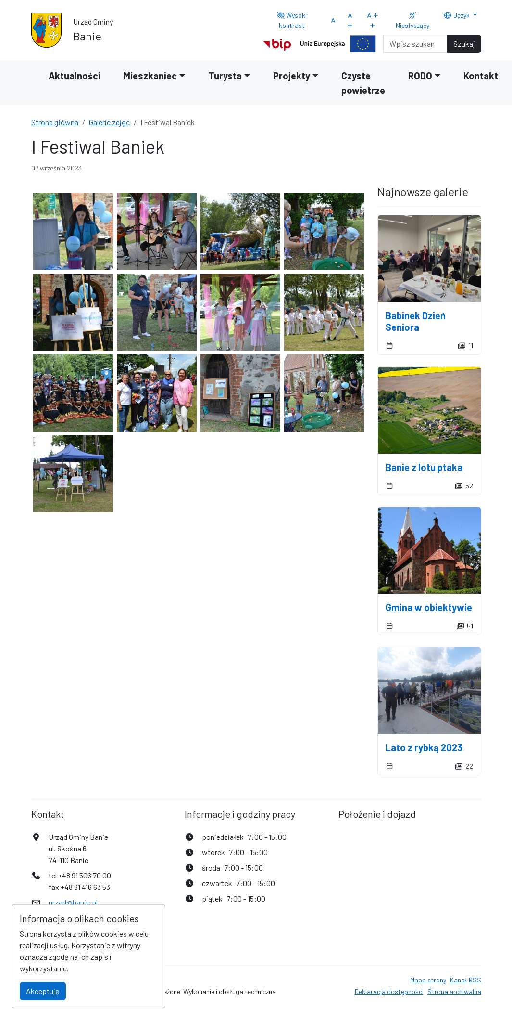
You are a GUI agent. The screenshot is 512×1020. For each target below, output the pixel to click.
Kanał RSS (465, 980)
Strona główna (54, 122)
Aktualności (74, 75)
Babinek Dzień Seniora (416, 321)
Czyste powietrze (363, 83)
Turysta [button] (225, 75)
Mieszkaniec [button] (150, 75)
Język (457, 15)
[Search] (415, 44)
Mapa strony (428, 980)
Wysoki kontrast (291, 20)
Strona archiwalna (454, 991)
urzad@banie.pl (73, 902)
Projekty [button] (291, 75)
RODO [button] (420, 75)
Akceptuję (43, 990)
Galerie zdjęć (109, 122)
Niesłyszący (412, 20)
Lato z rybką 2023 (424, 747)
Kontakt (480, 75)
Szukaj (464, 43)
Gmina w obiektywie (429, 607)
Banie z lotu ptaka (424, 467)
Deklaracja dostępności (389, 991)
